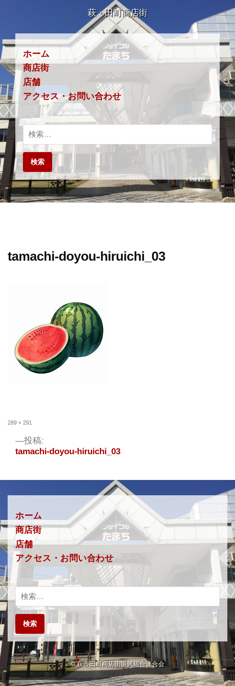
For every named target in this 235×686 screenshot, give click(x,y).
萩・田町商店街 (117, 12)
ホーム (36, 53)
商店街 (36, 67)
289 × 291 (20, 423)
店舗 (31, 82)
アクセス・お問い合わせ (72, 96)
